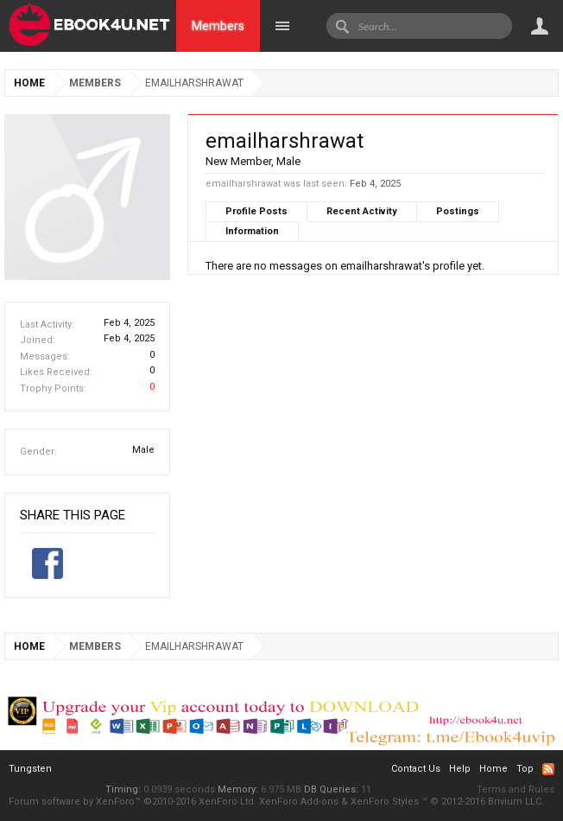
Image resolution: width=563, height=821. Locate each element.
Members (218, 26)
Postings (457, 211)
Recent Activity (361, 211)
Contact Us (415, 768)
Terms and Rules (515, 789)
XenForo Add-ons (298, 801)
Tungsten (30, 768)
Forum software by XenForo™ (132, 801)
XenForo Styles (385, 801)
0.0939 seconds (179, 789)
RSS (548, 769)
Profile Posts (256, 211)
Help (460, 768)
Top (525, 768)
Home (493, 768)
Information (252, 231)
